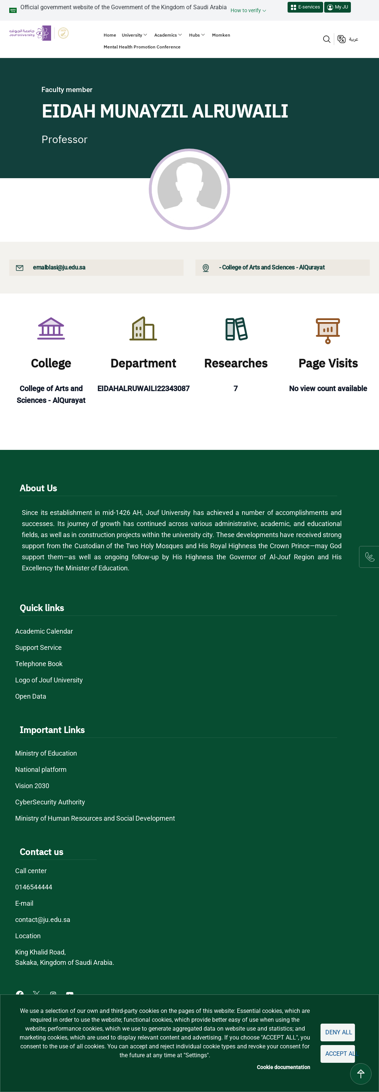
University (132, 35)
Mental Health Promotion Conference (142, 47)
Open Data (30, 696)
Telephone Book (39, 664)
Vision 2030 (32, 786)
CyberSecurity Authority (49, 802)
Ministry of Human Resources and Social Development (95, 818)
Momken (221, 35)
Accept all (340, 1053)
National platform (41, 769)
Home (110, 35)
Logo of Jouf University (49, 680)
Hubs (194, 35)
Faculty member (67, 89)
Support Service (38, 647)
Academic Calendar (44, 631)
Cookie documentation (284, 1067)
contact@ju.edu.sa (42, 919)
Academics (165, 35)
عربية (353, 39)
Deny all (338, 1032)
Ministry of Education (46, 753)
